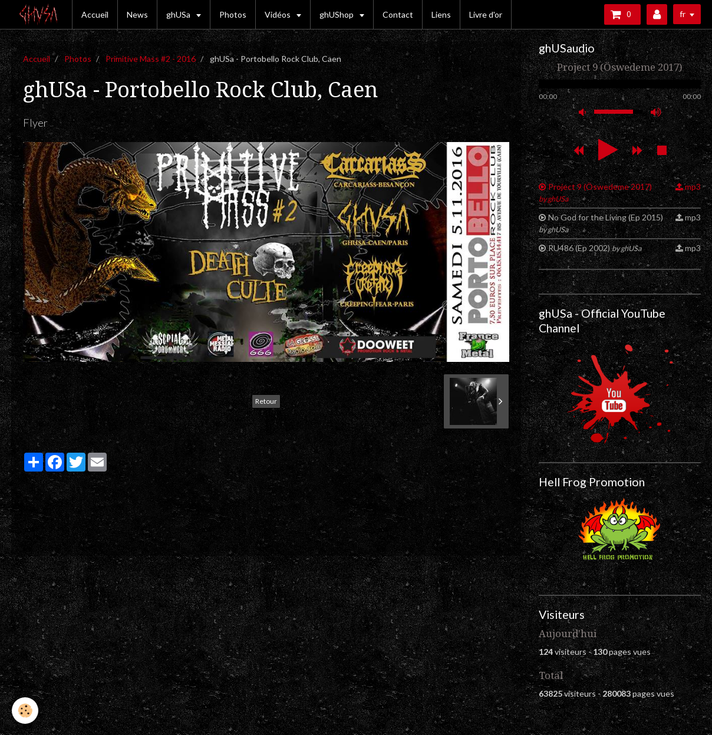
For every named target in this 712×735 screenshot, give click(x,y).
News (137, 14)
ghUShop (337, 14)
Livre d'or (485, 14)
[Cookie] (25, 710)
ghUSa (179, 14)
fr (682, 14)
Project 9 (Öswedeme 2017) (595, 192)
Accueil (94, 14)
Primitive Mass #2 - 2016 (151, 59)
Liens (441, 14)
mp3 (693, 187)
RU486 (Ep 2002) (594, 248)
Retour (266, 401)
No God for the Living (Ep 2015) (601, 223)
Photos (232, 14)
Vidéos (278, 14)
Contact (398, 14)
